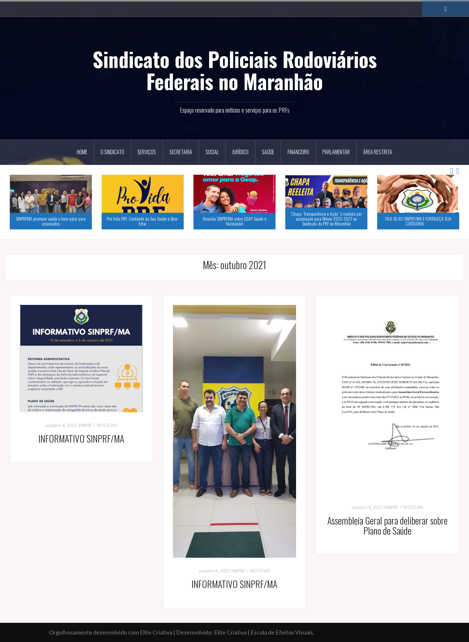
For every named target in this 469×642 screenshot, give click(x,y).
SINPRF (85, 425)
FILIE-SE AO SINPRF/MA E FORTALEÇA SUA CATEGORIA (418, 221)
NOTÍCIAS (107, 425)
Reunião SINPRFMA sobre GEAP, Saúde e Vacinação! (234, 221)
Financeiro (298, 152)
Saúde (268, 152)
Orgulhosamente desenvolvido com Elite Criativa (110, 632)
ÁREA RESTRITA (377, 152)
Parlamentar (336, 152)
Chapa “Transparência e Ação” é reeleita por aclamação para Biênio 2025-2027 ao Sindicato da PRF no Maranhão (326, 218)
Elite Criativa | (232, 632)
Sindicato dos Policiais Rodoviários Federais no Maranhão (234, 70)
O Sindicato (112, 152)
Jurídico (240, 152)
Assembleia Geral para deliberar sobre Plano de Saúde (387, 525)
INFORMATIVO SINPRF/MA (81, 438)
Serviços (146, 152)
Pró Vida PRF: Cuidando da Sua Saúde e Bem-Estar (143, 221)
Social (212, 152)
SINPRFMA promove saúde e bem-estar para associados (51, 221)
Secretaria (180, 152)
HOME (82, 152)
